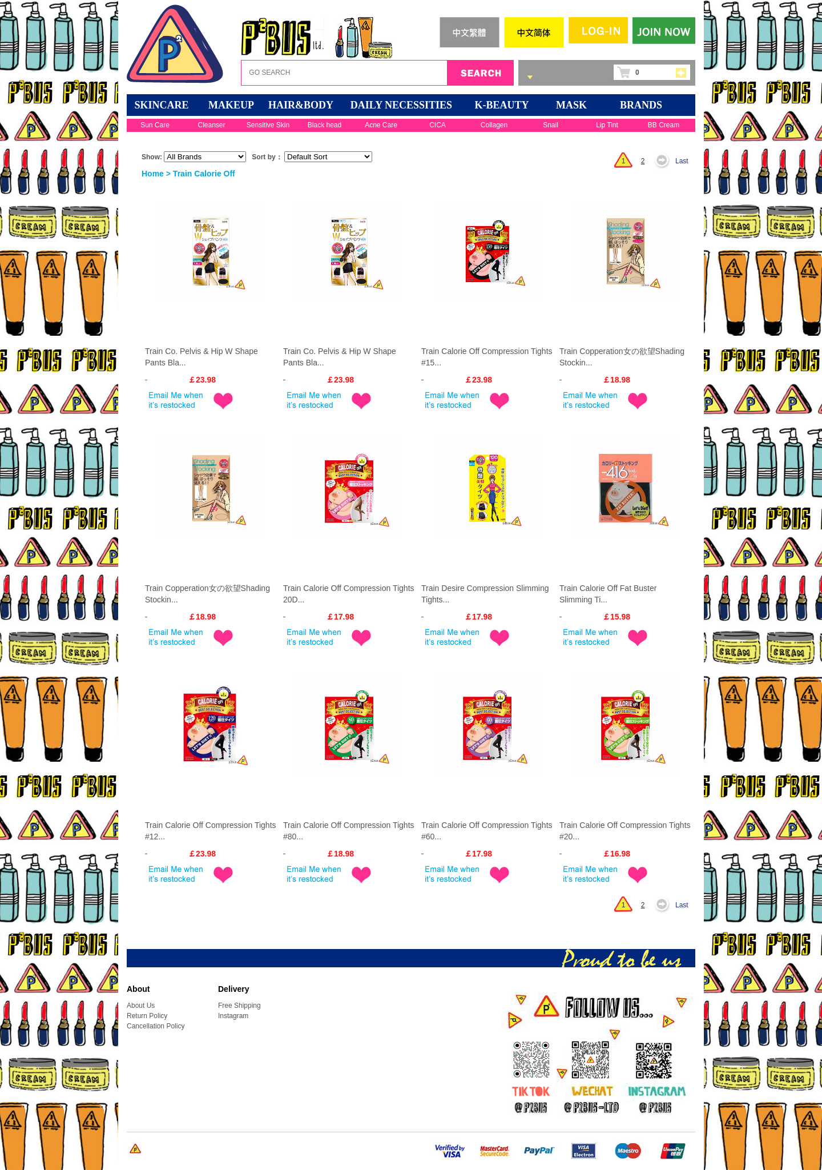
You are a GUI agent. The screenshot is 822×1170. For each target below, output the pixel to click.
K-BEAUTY (501, 105)
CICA (437, 125)
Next (665, 161)
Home (153, 173)
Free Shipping (239, 1006)
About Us (141, 1006)
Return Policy (147, 1016)
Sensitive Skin (268, 125)
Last (681, 161)
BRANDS (641, 105)
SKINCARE (161, 105)
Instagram (233, 1016)
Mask (571, 105)
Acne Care (381, 125)
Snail (550, 125)
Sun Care (155, 125)
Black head (324, 125)
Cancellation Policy (155, 1026)
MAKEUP (231, 105)
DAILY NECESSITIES (401, 105)
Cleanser (211, 125)
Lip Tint (607, 125)
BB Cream (663, 125)
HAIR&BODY (300, 105)
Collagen (494, 125)
